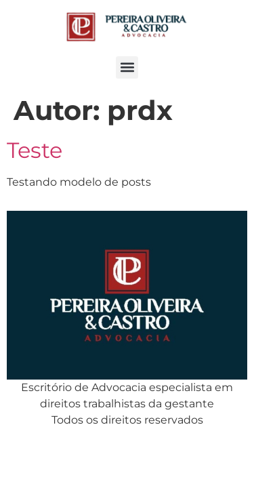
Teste (34, 150)
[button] (127, 67)
